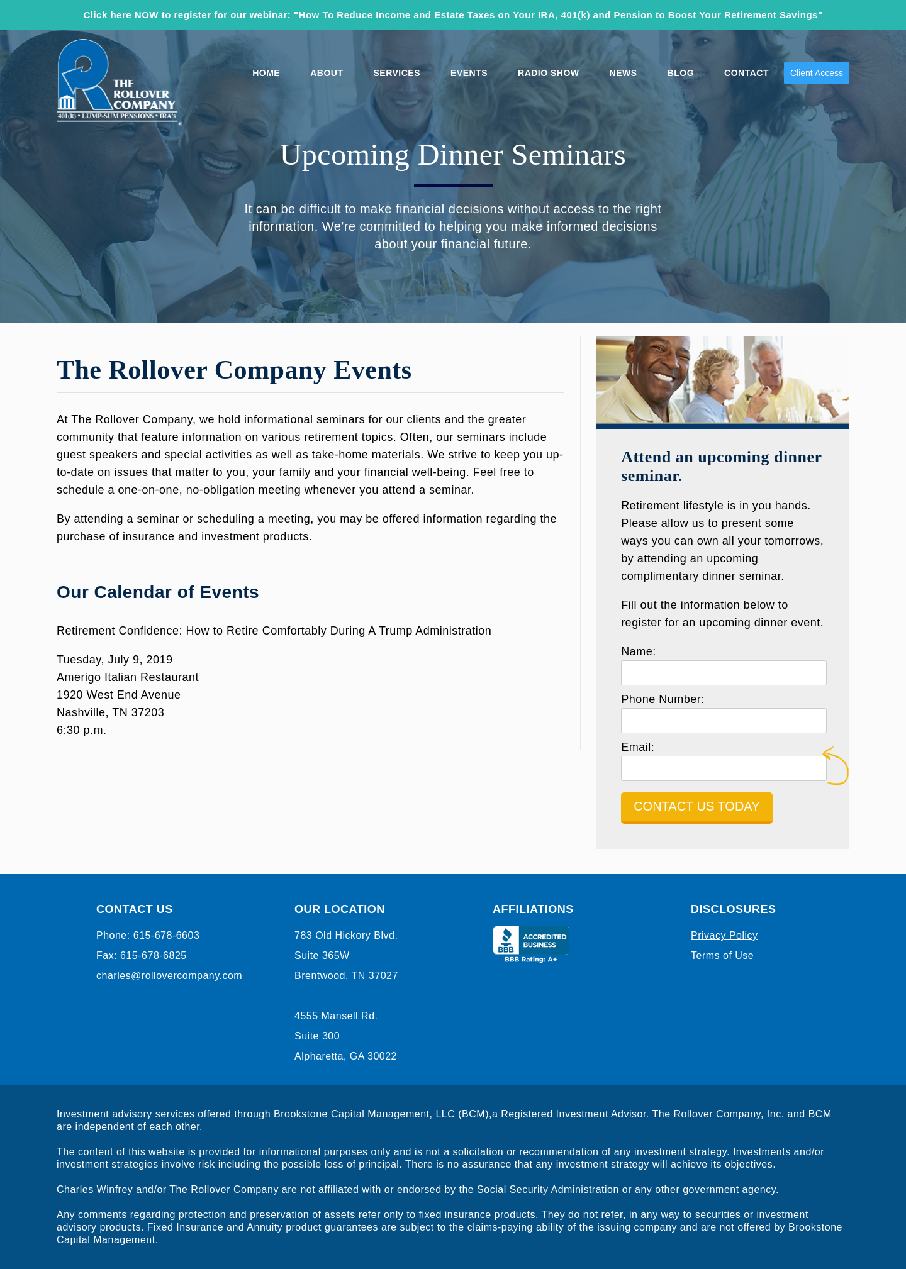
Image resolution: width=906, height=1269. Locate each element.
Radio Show (548, 73)
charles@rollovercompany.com (169, 975)
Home (266, 73)
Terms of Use (722, 955)
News (623, 73)
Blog (681, 73)
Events (469, 73)
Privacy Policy (724, 935)
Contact (746, 73)
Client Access (816, 73)
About (326, 73)
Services (396, 73)
